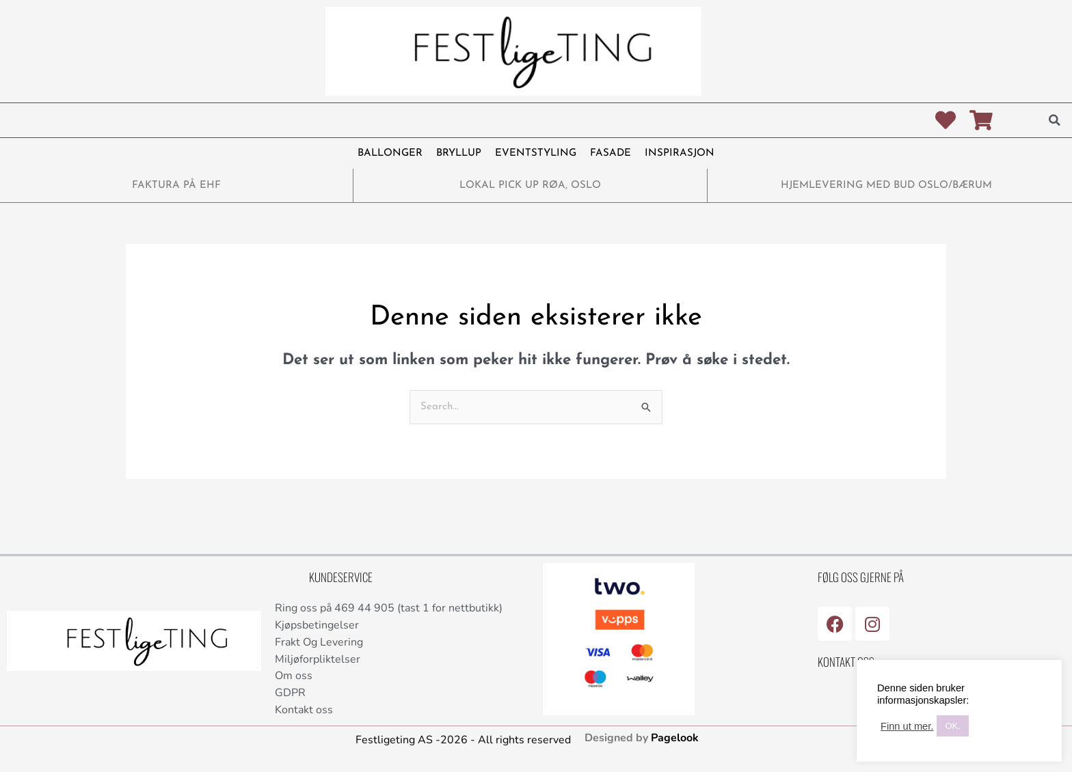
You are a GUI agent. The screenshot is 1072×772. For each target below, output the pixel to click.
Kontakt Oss (846, 661)
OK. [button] (952, 726)
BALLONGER (390, 153)
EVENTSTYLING (535, 153)
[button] (1055, 120)
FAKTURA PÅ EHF (176, 185)
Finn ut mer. (907, 726)
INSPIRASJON (679, 153)
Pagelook (675, 737)
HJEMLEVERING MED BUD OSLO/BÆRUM (886, 185)
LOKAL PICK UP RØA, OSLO (530, 185)
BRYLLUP (458, 153)
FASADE (610, 153)
